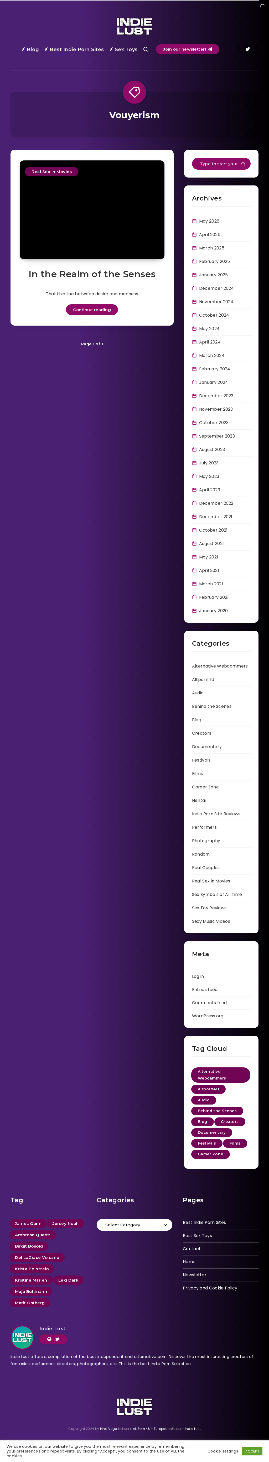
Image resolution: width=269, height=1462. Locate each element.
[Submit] (243, 164)
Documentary (207, 747)
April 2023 (209, 490)
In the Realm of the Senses (92, 273)
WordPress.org (208, 1016)
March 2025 (211, 248)
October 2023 (214, 423)
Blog (196, 720)
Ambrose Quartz (32, 1234)
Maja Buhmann (31, 1291)
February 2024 (214, 369)
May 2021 (208, 557)
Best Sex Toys (197, 1236)
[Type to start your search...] (221, 164)
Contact (192, 1249)
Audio (198, 693)
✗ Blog (30, 49)
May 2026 (209, 221)
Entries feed (205, 990)
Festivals (201, 760)
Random (201, 854)
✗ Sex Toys (123, 49)
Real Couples (206, 868)
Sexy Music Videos (211, 921)
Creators (201, 733)
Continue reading (92, 309)
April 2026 (209, 235)
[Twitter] (247, 49)
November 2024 (216, 302)
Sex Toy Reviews (209, 908)
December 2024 (216, 288)
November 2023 (216, 409)
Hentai (199, 800)
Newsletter (194, 1275)
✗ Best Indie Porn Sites (74, 49)
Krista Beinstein (32, 1268)
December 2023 (216, 396)
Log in (198, 976)
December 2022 (216, 503)
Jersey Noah (66, 1223)
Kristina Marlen (31, 1280)
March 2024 (212, 355)
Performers (204, 827)
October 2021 (213, 530)
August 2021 (211, 544)
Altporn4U (203, 679)
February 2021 (214, 597)
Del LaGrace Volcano (37, 1257)
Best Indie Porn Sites (204, 1222)
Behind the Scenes (211, 706)
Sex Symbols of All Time (217, 894)
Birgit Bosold (29, 1246)
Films (197, 774)
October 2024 (214, 315)
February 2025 (214, 261)
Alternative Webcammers (220, 666)
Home (189, 1262)
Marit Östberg (30, 1302)
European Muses (167, 1428)
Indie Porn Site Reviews (216, 814)
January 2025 (213, 275)
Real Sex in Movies (52, 171)
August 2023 (212, 450)
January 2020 (213, 611)
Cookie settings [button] (223, 1451)
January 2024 (213, 382)
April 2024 (210, 342)
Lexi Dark (68, 1280)
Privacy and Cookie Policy (210, 1288)
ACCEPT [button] (252, 1451)
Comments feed (209, 1003)
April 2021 (209, 570)
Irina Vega (108, 1428)
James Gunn (28, 1223)
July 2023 (209, 463)
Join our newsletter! (187, 49)
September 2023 (217, 436)
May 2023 (209, 476)
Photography (206, 841)
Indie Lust (52, 1329)
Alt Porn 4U (141, 1428)
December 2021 (215, 517)
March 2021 (211, 584)
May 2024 (209, 329)
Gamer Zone (205, 787)
